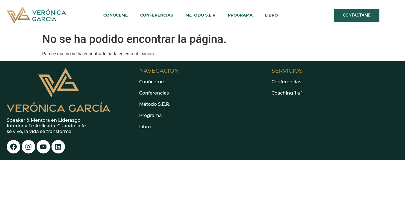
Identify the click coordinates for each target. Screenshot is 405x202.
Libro (145, 126)
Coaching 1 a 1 (287, 93)
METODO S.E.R (200, 15)
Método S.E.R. (154, 104)
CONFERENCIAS (156, 15)
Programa (150, 115)
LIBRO (271, 15)
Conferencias (154, 93)
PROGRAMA (240, 15)
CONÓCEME (116, 15)
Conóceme (151, 81)
